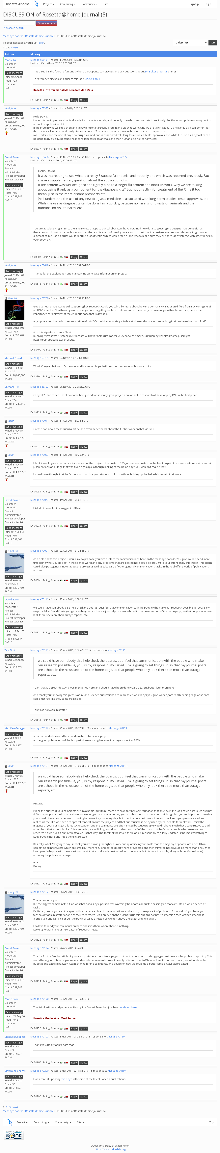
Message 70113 (39, 650)
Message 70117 (39, 728)
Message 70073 (39, 500)
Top (211, 1122)
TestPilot (10, 650)
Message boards (13, 36)
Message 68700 (39, 298)
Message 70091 (39, 550)
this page (66, 1079)
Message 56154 (39, 60)
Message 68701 (39, 358)
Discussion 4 (92, 79)
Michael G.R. (12, 387)
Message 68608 (39, 157)
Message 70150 (39, 999)
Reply (74, 100)
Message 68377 (39, 108)
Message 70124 (39, 948)
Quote (83, 100)
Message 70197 (39, 1036)
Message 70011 (39, 420)
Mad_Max (10, 108)
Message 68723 (39, 386)
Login (208, 4)
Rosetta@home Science (39, 36)
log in (41, 42)
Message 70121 (39, 766)
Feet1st (12, 298)
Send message (14, 73)
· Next (14, 47)
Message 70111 (39, 599)
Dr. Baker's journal (156, 71)
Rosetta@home (18, 4)
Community (90, 4)
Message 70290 (39, 1070)
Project (48, 4)
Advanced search (14, 28)
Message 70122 (39, 892)
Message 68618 (39, 265)
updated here (128, 1007)
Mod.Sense (12, 999)
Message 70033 (39, 455)
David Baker (12, 157)
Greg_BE (13, 551)
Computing (68, 4)
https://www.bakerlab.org (110, 1149)
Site (107, 4)
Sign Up (194, 4)
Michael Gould (13, 358)
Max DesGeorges (15, 728)
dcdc (11, 421)
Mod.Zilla (10, 60)
